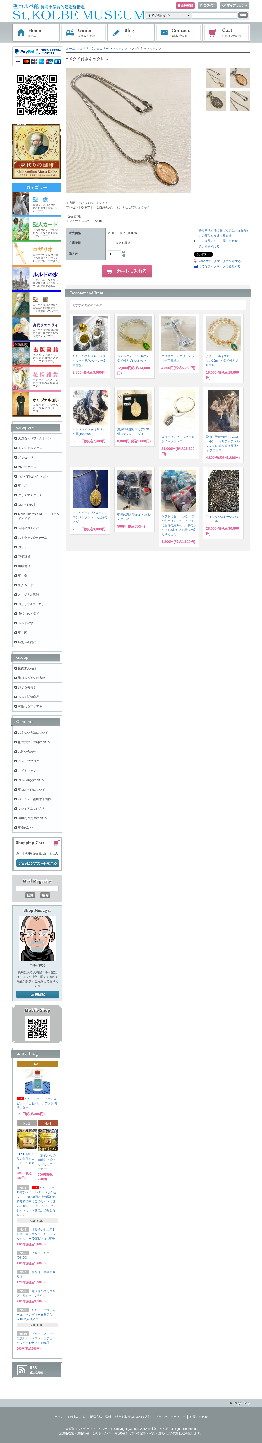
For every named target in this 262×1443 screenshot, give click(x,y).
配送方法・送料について (34, 742)
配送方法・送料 (100, 1417)
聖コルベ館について (31, 789)
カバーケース (27, 467)
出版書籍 (24, 566)
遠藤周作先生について (33, 818)
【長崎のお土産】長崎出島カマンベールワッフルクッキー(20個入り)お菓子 (36, 1234)
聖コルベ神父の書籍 (31, 678)
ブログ (131, 33)
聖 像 (22, 575)
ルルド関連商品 (28, 697)
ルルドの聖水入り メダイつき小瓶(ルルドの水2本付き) (89, 360)
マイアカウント (235, 5)
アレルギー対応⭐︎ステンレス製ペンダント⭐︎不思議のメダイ (90, 517)
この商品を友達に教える (215, 235)
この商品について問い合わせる (220, 241)
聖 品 (22, 485)
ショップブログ (28, 761)
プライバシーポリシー (170, 1417)
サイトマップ (27, 770)
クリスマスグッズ (30, 495)
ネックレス (120, 48)
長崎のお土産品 (28, 528)
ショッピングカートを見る (37, 863)
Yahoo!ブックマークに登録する (220, 261)
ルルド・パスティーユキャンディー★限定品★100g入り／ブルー (36, 1314)
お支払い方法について (33, 732)
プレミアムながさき (31, 808)
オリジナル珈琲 (28, 594)
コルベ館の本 (27, 504)
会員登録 (185, 5)
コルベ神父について (31, 780)
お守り (22, 547)
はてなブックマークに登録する (220, 266)
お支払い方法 (77, 1417)
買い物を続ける (209, 246)
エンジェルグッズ (30, 448)
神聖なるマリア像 (30, 706)
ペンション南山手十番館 (34, 799)
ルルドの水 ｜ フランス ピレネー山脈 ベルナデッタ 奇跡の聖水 (37, 1103)
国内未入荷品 (27, 668)
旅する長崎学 (27, 687)
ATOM (36, 1372)
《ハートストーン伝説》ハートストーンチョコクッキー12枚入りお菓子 (36, 1338)
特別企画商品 (27, 642)
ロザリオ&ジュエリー (93, 48)
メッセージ (25, 457)
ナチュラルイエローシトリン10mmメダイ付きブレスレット (222, 360)
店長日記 (37, 995)
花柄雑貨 (24, 556)
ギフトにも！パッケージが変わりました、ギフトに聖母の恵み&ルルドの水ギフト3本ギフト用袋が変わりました (178, 525)
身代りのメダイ (28, 613)
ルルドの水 (25, 623)
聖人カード (25, 585)
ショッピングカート (226, 33)
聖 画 (22, 632)
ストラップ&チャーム (32, 537)
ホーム (35, 33)
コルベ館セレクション (33, 476)
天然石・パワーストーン (34, 438)
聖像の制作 (25, 827)
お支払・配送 (83, 33)
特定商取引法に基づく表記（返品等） (224, 230)
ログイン (207, 5)
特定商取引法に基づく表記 (133, 1417)
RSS (33, 1367)
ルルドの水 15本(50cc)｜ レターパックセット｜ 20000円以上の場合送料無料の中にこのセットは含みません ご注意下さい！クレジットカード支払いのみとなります (36, 1201)
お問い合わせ (178, 33)
